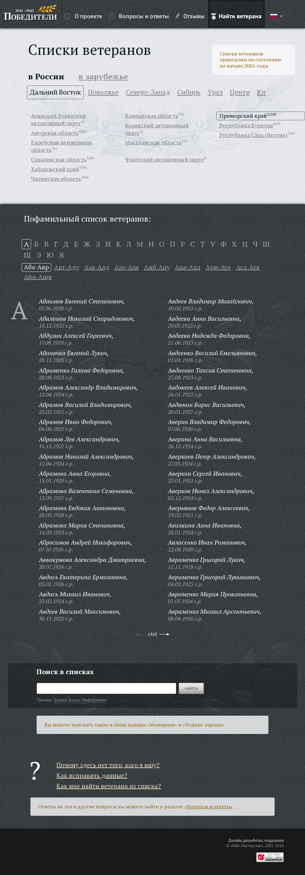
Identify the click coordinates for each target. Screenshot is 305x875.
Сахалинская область (59, 159)
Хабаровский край (55, 169)
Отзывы (190, 16)
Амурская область (54, 132)
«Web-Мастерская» (246, 845)
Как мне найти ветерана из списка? (108, 786)
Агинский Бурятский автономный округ (58, 119)
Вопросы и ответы (139, 16)
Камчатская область (151, 115)
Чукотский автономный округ (164, 159)
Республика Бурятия (246, 125)
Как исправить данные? (91, 775)
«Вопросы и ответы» (208, 806)
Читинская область (56, 178)
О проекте (83, 16)
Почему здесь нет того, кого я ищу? (107, 765)
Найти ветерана (236, 16)
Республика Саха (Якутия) (253, 135)
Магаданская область (153, 142)
